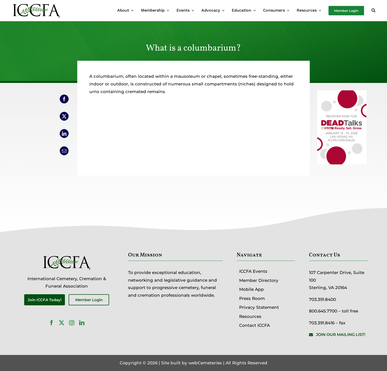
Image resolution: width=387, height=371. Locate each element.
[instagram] (71, 322)
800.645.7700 (323, 311)
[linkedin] (81, 322)
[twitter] (61, 322)
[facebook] (51, 322)
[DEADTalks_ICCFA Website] (342, 94)
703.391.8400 (322, 299)
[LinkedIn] (64, 133)
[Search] (373, 11)
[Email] (64, 150)
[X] (64, 116)
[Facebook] (64, 99)
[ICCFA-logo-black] (36, 4)
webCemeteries (205, 362)
